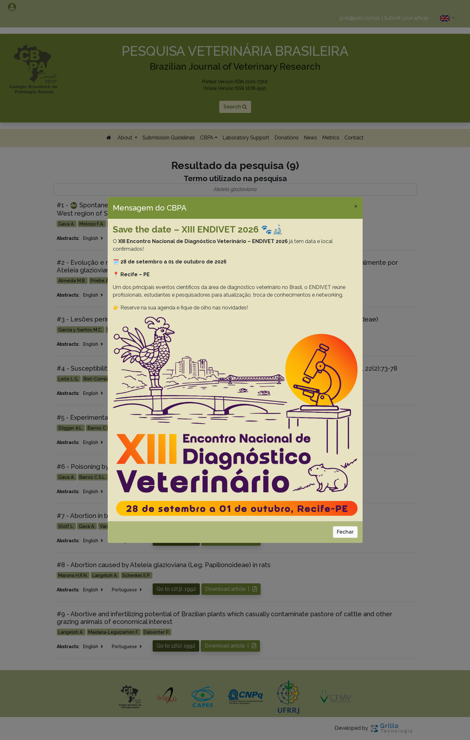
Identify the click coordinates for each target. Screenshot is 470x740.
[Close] (356, 206)
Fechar (345, 532)
